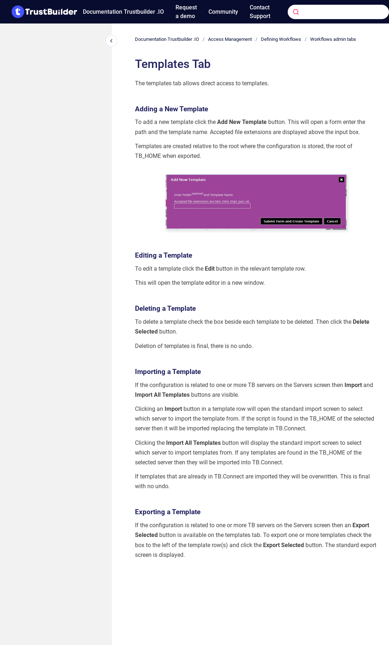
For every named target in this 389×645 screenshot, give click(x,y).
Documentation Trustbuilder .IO (123, 11)
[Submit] (296, 12)
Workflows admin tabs (333, 39)
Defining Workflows (281, 39)
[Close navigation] (111, 41)
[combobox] (327, 12)
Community (223, 11)
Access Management (230, 39)
